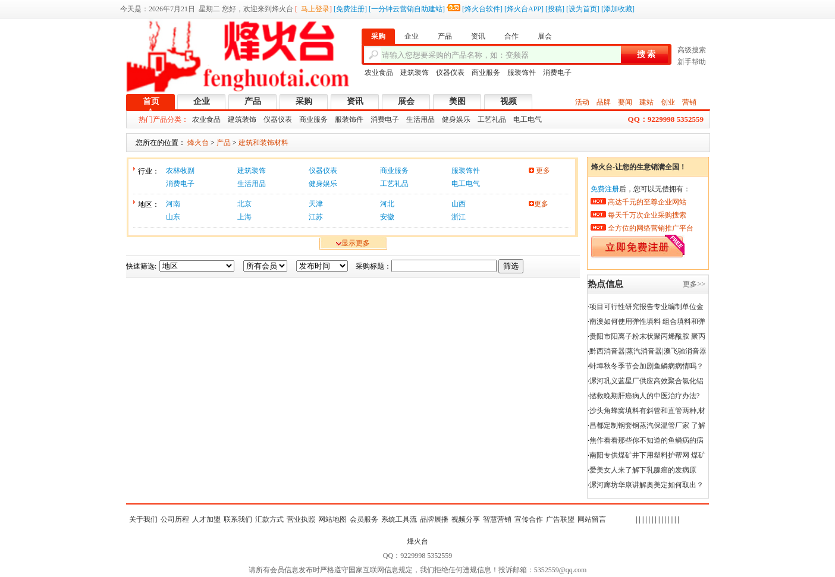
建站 (646, 102)
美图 (457, 101)
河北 (387, 204)
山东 (173, 217)
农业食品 (379, 72)
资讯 (355, 101)
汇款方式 (269, 519)
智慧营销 (497, 519)
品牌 (604, 102)
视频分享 (465, 519)
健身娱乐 (456, 119)
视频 (508, 101)
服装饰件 (521, 72)
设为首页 (583, 9)
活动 (582, 102)
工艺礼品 (492, 119)
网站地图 (332, 519)
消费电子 (557, 72)
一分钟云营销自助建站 (406, 9)
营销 (689, 102)
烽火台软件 (482, 9)
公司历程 (175, 519)
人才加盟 (206, 519)
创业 (668, 102)
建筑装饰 (414, 72)
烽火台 (417, 541)
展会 (406, 101)
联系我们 (238, 519)
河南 (173, 204)
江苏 (316, 217)
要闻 (625, 102)
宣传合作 (528, 519)
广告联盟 (560, 519)
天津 (316, 204)
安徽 (387, 217)
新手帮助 (691, 62)
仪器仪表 (450, 72)
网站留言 (591, 519)
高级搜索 (691, 50)
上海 (244, 217)
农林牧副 (180, 170)
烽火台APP (524, 9)
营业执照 (301, 519)
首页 (151, 101)
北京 (244, 204)
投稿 (555, 9)
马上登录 (315, 9)
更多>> (694, 284)
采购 (304, 101)
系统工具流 (399, 519)
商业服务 (486, 72)
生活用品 (420, 119)
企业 (201, 101)
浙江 (458, 217)
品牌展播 (434, 519)
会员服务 (364, 519)
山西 (458, 204)
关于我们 (143, 519)
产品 (252, 101)
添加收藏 (618, 9)
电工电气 (527, 119)
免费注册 (350, 9)
